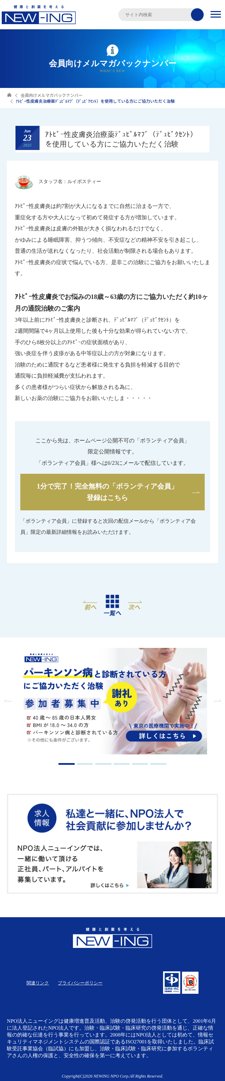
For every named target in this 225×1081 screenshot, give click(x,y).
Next (216, 700)
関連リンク (37, 982)
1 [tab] (66, 764)
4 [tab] (122, 764)
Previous (8, 700)
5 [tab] (140, 764)
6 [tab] (158, 764)
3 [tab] (103, 764)
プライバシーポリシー (80, 982)
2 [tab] (85, 764)
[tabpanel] (112, 702)
